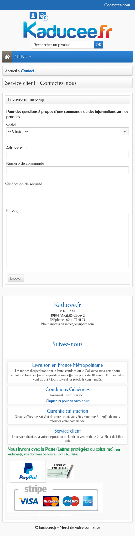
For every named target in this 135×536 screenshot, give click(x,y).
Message (13, 210)
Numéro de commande (25, 163)
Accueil (11, 70)
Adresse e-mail (18, 147)
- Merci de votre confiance (78, 527)
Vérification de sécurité (23, 184)
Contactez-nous (117, 5)
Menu (23, 56)
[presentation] (37, 196)
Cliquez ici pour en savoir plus (67, 401)
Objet (11, 124)
